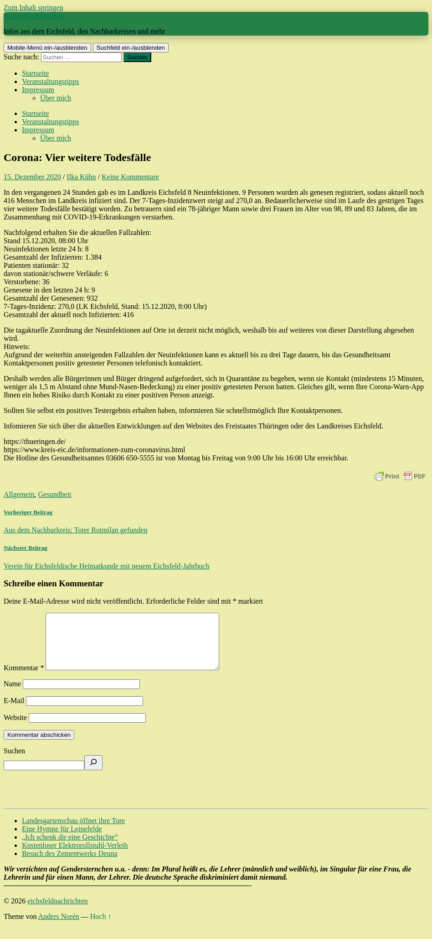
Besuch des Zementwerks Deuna (69, 864)
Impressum (38, 90)
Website (15, 728)
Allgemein (19, 494)
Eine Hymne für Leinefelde (62, 840)
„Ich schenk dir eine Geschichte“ (70, 848)
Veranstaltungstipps (50, 81)
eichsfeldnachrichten (34, 16)
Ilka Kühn (81, 177)
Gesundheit (55, 494)
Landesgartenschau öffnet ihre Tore (73, 831)
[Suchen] (93, 773)
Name (12, 695)
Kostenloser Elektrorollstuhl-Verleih (75, 856)
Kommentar (24, 679)
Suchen (14, 762)
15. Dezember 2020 (32, 177)
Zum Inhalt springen (33, 7)
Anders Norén (58, 927)
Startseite (35, 73)
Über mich (55, 98)
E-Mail (14, 711)
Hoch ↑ (101, 927)
